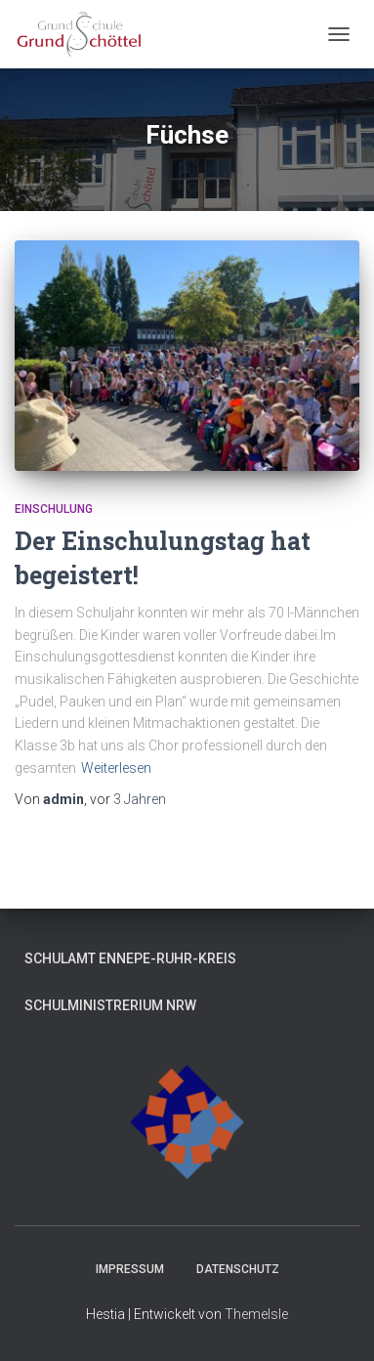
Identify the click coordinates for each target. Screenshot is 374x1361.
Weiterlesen (116, 768)
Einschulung (54, 509)
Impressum (130, 1269)
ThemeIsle (256, 1314)
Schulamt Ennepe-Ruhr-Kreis (130, 958)
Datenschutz (237, 1269)
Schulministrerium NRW (110, 1005)
